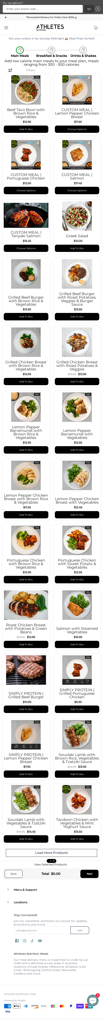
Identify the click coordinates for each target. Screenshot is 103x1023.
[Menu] (6, 28)
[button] (95, 28)
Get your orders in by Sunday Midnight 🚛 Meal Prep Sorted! (52, 38)
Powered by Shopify (15, 1000)
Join (79, 930)
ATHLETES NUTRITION (16, 994)
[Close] (97, 9)
